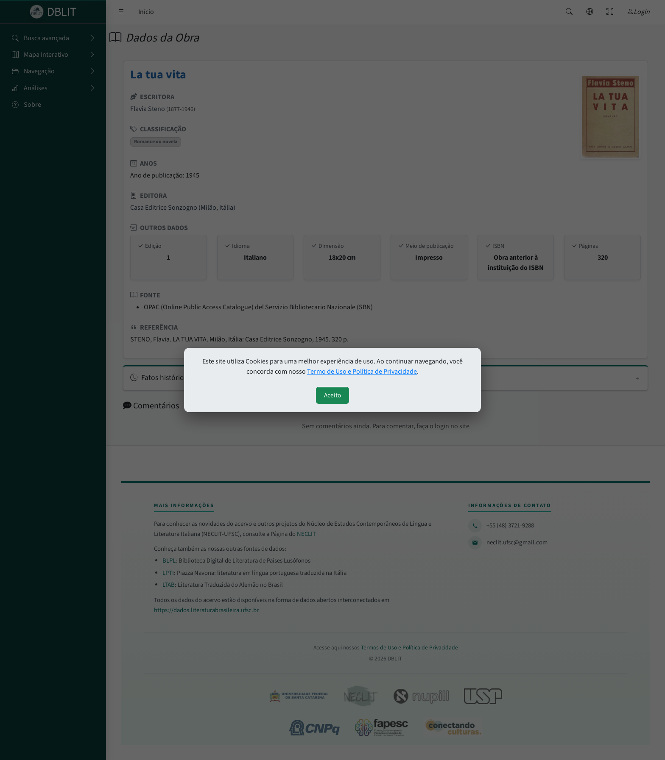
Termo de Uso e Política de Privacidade (362, 371)
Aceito (332, 395)
